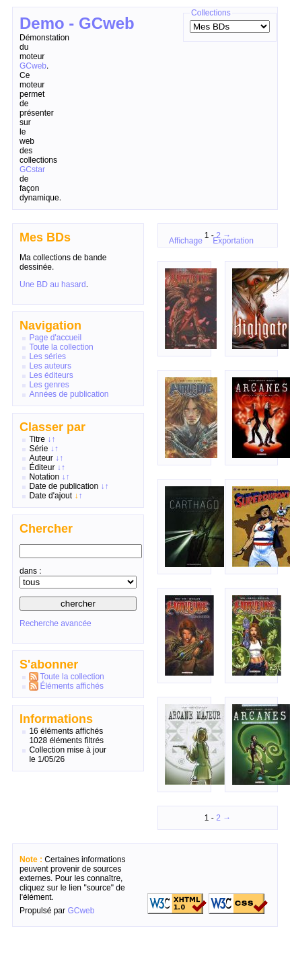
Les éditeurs (51, 375)
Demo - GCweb (77, 23)
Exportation (233, 240)
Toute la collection (61, 347)
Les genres (49, 384)
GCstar (32, 169)
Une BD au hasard (53, 284)
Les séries (47, 356)
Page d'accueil (55, 337)
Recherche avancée (56, 623)
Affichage (186, 240)
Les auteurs (50, 366)
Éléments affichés (72, 686)
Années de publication (68, 394)
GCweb (33, 66)
